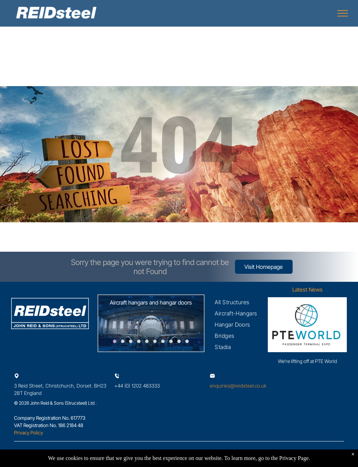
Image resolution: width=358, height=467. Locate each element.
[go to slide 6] (155, 341)
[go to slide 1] (114, 341)
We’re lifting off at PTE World (307, 361)
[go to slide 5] (147, 341)
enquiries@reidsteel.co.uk (238, 386)
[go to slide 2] (122, 341)
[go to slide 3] (131, 341)
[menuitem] (232, 302)
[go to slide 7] (163, 341)
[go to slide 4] (139, 341)
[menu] (343, 13)
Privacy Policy (28, 432)
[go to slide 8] (171, 341)
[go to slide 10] (187, 341)
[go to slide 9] (179, 341)
